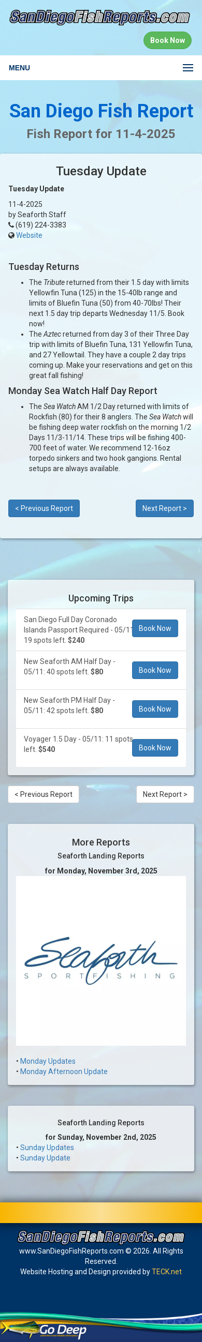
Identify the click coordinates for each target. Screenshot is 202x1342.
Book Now (155, 628)
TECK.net (167, 1272)
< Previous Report (44, 508)
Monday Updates (48, 1061)
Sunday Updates (47, 1147)
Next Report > (164, 508)
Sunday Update (45, 1158)
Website (29, 235)
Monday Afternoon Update (64, 1071)
